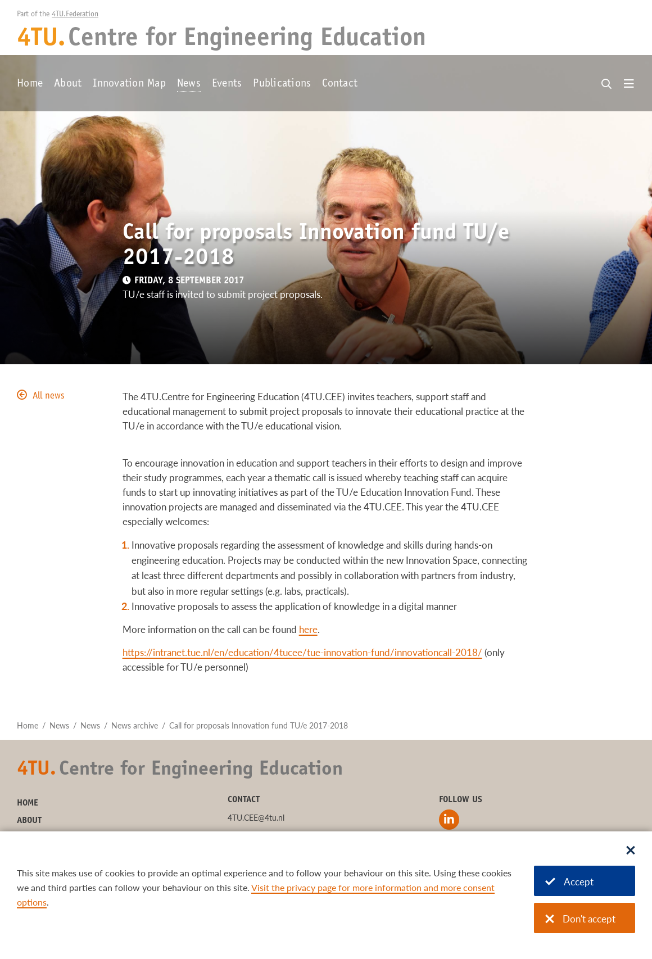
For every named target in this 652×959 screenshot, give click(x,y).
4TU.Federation (75, 15)
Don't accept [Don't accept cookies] (580, 919)
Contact (339, 84)
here (308, 629)
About (68, 84)
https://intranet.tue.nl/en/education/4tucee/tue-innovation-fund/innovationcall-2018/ (302, 652)
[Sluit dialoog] (631, 851)
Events (227, 84)
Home (30, 84)
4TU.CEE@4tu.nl (256, 817)
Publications (282, 84)
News (189, 84)
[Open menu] (629, 84)
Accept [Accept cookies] (569, 882)
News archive (134, 725)
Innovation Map (129, 84)
